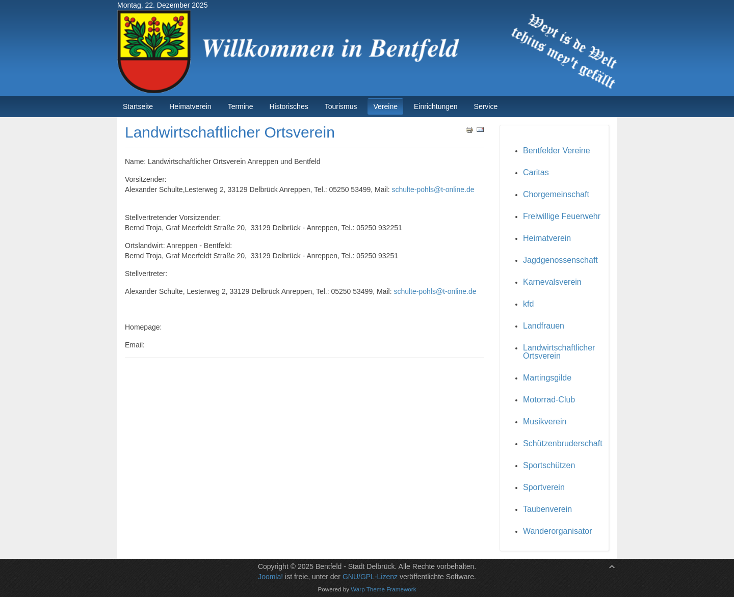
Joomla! (270, 577)
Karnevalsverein (552, 282)
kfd (528, 304)
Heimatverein (547, 238)
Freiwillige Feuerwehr (561, 216)
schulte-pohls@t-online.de (433, 189)
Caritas (536, 172)
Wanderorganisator (557, 531)
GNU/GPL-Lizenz (370, 577)
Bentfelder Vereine (556, 150)
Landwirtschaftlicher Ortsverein (559, 351)
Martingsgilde (547, 377)
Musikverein (544, 421)
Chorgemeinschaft (556, 194)
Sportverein (544, 487)
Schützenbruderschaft (562, 443)
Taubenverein (547, 509)
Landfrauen (543, 325)
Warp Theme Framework (383, 589)
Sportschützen (549, 465)
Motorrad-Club (549, 399)
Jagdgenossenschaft (560, 260)
